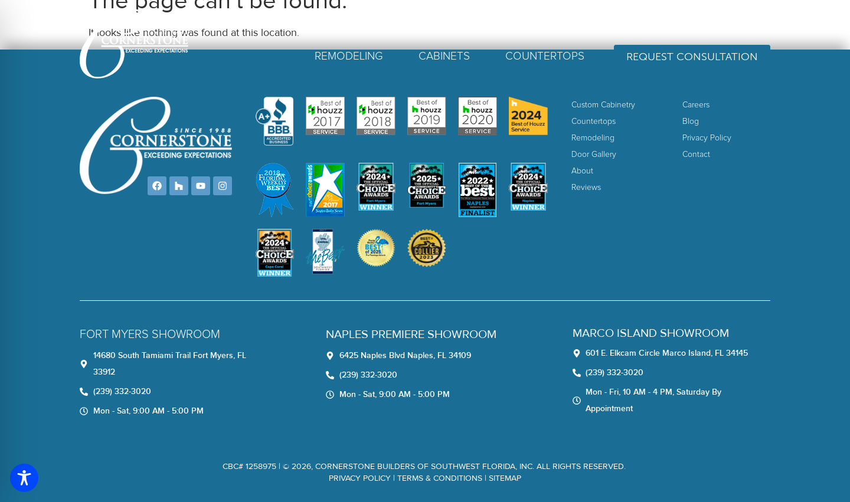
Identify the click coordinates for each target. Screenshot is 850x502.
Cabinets (444, 56)
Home (416, 24)
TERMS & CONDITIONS (439, 478)
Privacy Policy (360, 478)
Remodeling (349, 56)
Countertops (544, 56)
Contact (644, 24)
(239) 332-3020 (726, 24)
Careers (555, 24)
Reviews (504, 24)
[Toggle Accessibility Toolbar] (24, 477)
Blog (599, 24)
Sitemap (505, 478)
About (457, 24)
